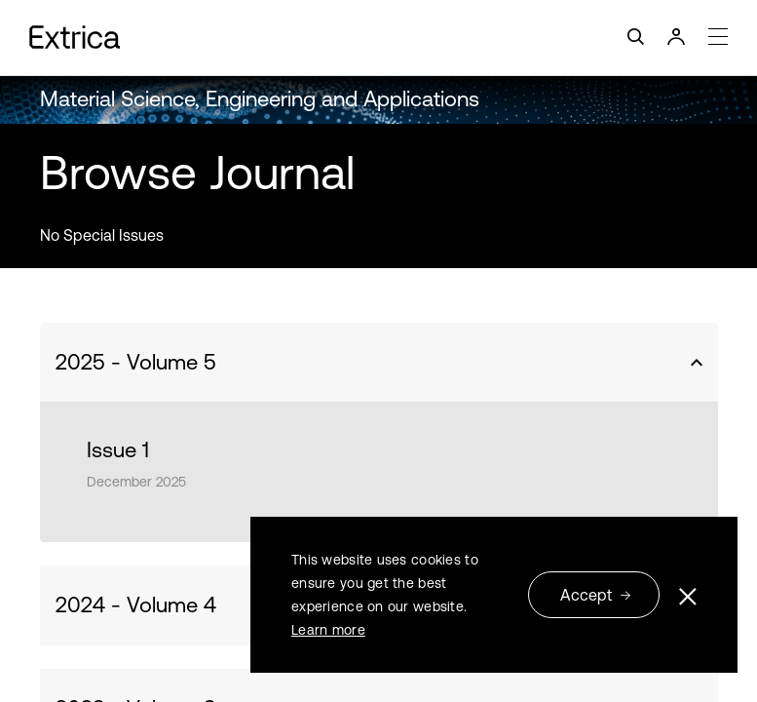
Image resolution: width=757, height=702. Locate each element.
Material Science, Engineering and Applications (259, 99)
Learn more (328, 630)
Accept (595, 595)
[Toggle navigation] (378, 37)
